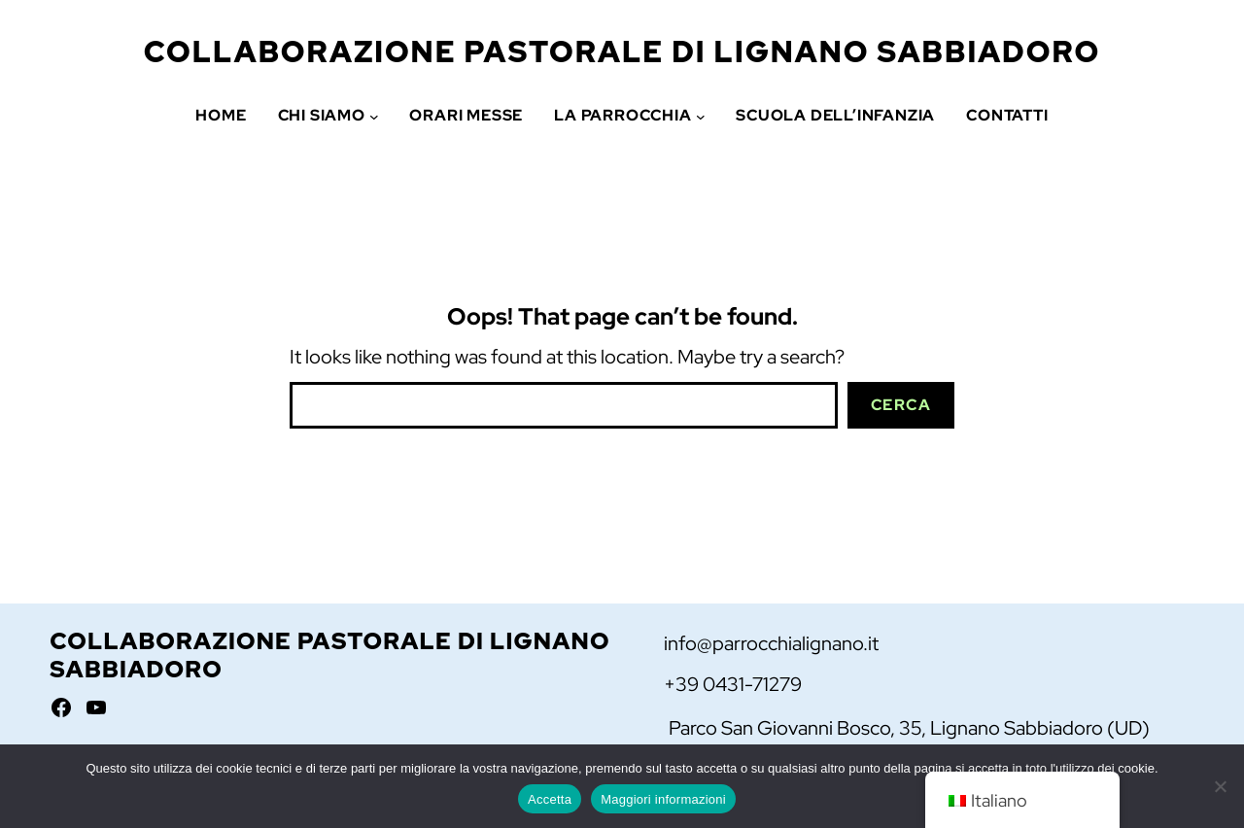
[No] (1219, 786)
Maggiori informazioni (663, 799)
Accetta (549, 799)
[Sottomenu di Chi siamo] (374, 116)
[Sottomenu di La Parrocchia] (701, 116)
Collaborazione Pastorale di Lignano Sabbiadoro (622, 51)
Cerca (901, 405)
